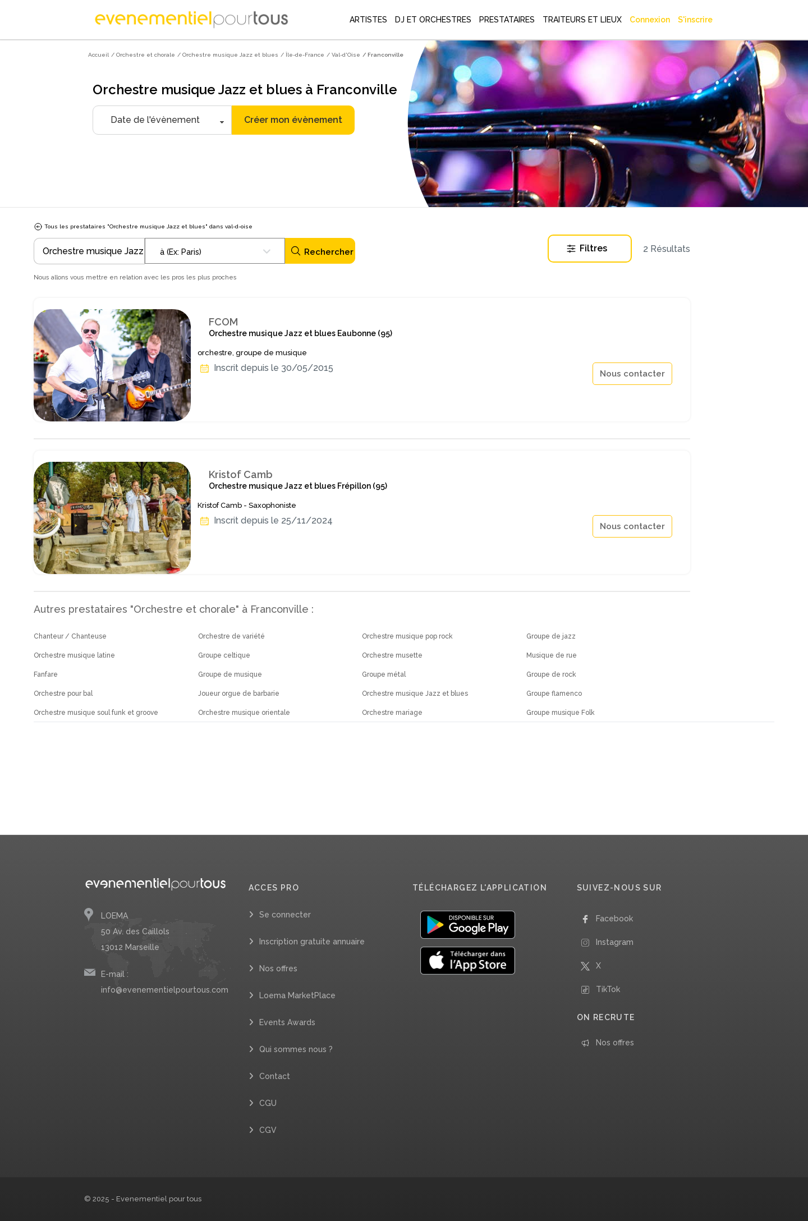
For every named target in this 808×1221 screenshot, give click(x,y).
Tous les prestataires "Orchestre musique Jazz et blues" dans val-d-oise (143, 226)
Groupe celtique (224, 655)
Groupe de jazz (551, 636)
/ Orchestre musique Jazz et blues (227, 55)
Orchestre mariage (392, 713)
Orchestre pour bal (63, 693)
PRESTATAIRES (507, 19)
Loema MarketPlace (297, 995)
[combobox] (215, 251)
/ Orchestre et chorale (143, 55)
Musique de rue (551, 655)
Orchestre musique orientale (244, 713)
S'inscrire (695, 19)
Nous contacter (632, 374)
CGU (268, 1103)
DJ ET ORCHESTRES (433, 19)
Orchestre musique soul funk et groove (96, 713)
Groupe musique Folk (560, 713)
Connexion (650, 19)
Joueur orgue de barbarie (238, 693)
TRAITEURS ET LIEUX (582, 19)
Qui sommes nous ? (296, 1049)
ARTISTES (368, 19)
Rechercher (322, 251)
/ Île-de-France (302, 55)
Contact (274, 1076)
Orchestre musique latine (74, 655)
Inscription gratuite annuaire (312, 941)
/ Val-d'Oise (343, 55)
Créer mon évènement (293, 119)
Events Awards (287, 1022)
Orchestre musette (392, 655)
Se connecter (285, 914)
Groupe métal (384, 674)
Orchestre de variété (231, 636)
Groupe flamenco (554, 693)
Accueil (98, 55)
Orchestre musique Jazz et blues (415, 693)
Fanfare (46, 674)
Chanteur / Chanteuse (70, 636)
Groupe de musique (230, 674)
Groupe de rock (551, 674)
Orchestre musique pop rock (407, 636)
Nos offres (278, 968)
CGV (268, 1130)
